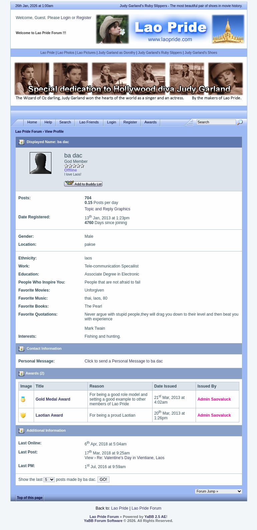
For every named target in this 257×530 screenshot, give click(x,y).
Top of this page (29, 498)
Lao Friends (89, 122)
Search (65, 122)
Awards (150, 122)
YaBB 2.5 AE (155, 517)
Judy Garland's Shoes (201, 53)
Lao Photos (65, 53)
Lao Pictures (86, 53)
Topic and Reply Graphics (108, 209)
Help (48, 122)
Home (32, 122)
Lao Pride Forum (28, 131)
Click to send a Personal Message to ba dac (124, 361)
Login (65, 17)
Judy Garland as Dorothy (117, 53)
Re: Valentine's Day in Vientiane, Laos (131, 457)
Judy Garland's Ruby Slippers (160, 53)
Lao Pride (47, 53)
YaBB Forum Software (103, 521)
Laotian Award (49, 415)
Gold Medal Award (53, 399)
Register (83, 17)
